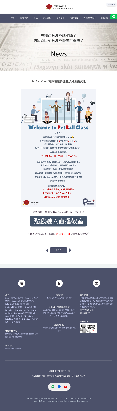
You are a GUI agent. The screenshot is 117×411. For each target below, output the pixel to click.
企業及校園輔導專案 (59, 306)
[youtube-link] (66, 387)
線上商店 (9, 345)
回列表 (58, 250)
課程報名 (59, 324)
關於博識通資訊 (86, 310)
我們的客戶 (85, 313)
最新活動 (59, 295)
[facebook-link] (59, 387)
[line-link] (53, 387)
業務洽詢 (84, 321)
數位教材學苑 (11, 331)
